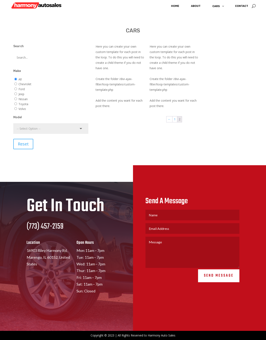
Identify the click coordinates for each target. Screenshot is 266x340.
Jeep (21, 94)
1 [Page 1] (175, 119)
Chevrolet (24, 84)
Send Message (219, 288)
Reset (23, 144)
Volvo (22, 109)
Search (18, 46)
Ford (21, 89)
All (20, 79)
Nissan (23, 99)
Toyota (23, 104)
